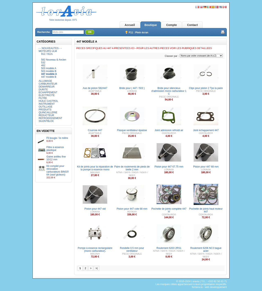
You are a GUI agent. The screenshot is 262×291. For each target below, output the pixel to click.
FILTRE (43, 98)
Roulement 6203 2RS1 (169, 248)
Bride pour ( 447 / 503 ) (132, 88)
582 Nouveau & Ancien (53, 59)
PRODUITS (45, 109)
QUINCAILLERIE (48, 112)
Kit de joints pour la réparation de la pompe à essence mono (95, 168)
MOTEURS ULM (48, 51)
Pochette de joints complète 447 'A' (168, 210)
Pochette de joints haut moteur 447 (205, 210)
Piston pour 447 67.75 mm (169, 166)
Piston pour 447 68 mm (206, 166)
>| (96, 268)
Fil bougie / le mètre (57, 138)
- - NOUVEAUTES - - (50, 48)
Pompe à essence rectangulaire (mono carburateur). (95, 249)
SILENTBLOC (46, 121)
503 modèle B (48, 71)
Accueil (130, 25)
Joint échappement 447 (206, 130)
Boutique (151, 25)
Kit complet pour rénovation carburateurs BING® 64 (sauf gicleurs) (57, 170)
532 (43, 62)
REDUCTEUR (46, 115)
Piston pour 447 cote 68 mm (132, 208)
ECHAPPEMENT (48, 92)
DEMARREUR (46, 86)
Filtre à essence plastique (55, 149)
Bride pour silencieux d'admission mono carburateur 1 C (168, 91)
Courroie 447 (95, 130)
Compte (171, 25)
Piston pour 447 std (95, 208)
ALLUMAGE (45, 81)
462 (43, 65)
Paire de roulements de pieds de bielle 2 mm (132, 168)
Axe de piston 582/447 (95, 88)
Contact (192, 25)
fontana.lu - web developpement (209, 287)
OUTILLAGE (45, 106)
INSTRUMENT (47, 103)
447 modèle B (48, 76)
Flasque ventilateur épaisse (132, 130)
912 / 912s (47, 54)
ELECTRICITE (47, 95)
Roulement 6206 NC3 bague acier (205, 249)
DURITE (43, 89)
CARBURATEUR (48, 83)
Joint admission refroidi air (169, 130)
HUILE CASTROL (48, 101)
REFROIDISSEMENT (50, 118)
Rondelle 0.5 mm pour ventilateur (132, 249)
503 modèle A (48, 68)
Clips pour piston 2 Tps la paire (206, 88)
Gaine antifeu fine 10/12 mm (56, 158)
